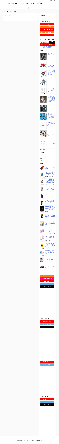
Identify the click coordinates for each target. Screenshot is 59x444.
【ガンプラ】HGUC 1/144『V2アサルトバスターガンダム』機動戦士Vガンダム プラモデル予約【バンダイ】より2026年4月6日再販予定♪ (50, 181)
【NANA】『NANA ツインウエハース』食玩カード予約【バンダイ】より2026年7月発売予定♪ (49, 259)
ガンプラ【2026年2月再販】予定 (47, 26)
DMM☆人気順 (47, 326)
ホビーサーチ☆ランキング (47, 278)
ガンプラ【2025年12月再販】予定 (47, 32)
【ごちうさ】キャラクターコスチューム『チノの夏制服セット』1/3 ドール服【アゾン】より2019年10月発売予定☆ (51, 89)
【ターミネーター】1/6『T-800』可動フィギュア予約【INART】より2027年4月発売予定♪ (50, 201)
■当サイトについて (42, 160)
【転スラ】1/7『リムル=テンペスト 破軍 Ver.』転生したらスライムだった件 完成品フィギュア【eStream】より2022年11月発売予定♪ (51, 115)
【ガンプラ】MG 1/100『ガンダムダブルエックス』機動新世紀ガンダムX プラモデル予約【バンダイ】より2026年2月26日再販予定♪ (51, 72)
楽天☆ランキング (47, 281)
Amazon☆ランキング (47, 324)
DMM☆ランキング (47, 286)
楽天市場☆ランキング (47, 321)
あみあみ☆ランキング (47, 275)
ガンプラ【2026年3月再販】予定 (47, 24)
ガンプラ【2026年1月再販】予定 (47, 29)
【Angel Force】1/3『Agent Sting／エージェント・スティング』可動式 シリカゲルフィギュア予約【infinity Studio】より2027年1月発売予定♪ (50, 215)
